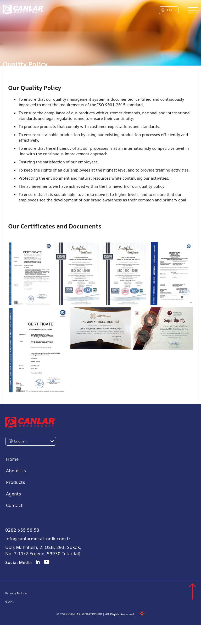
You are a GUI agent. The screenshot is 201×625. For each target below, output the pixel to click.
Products (15, 482)
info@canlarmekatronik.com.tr (38, 539)
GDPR (9, 601)
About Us (16, 471)
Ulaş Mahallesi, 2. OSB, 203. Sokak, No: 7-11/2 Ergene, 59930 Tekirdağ (43, 550)
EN (169, 9)
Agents (13, 494)
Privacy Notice (16, 593)
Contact (14, 505)
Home (12, 459)
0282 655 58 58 (22, 530)
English (20, 441)
